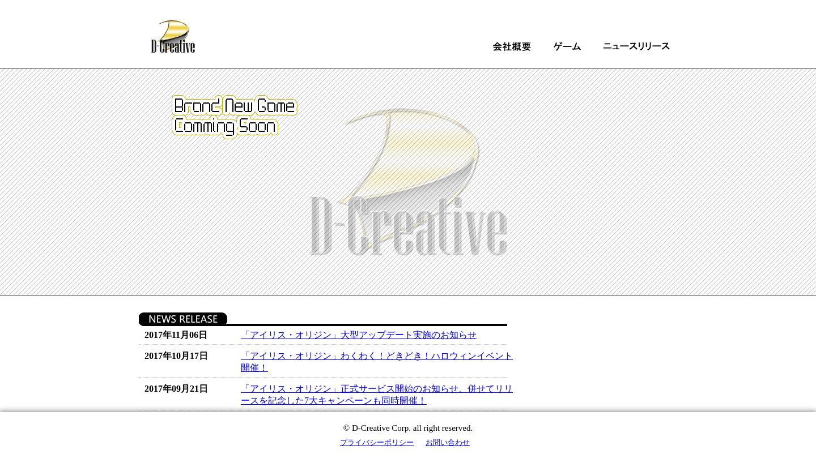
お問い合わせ (448, 442)
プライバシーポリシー (377, 442)
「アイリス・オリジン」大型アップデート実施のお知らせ (359, 335)
